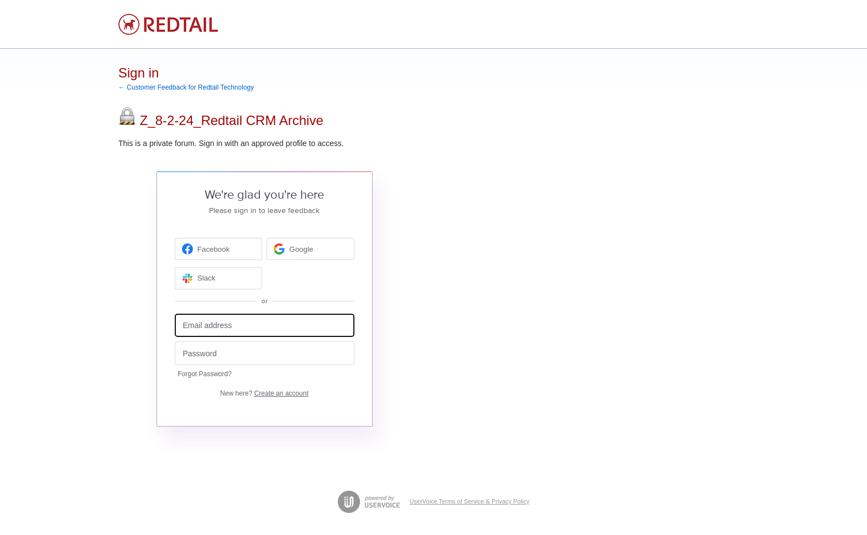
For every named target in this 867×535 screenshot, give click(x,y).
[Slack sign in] (219, 278)
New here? (264, 393)
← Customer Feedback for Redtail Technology (186, 87)
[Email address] (264, 325)
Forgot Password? (205, 374)
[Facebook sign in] (219, 249)
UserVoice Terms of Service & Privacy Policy (470, 501)
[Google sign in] (310, 249)
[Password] (264, 353)
